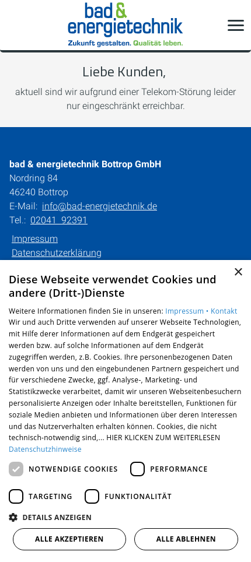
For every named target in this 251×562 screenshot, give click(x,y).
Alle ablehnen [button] (186, 539)
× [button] (237, 272)
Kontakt (224, 311)
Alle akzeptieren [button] (69, 539)
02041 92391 (59, 220)
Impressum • (188, 311)
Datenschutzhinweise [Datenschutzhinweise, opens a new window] (45, 449)
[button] (235, 25)
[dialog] (125, 411)
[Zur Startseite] (125, 25)
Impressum (35, 238)
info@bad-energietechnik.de (99, 206)
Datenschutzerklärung (57, 252)
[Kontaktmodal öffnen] (16, 25)
